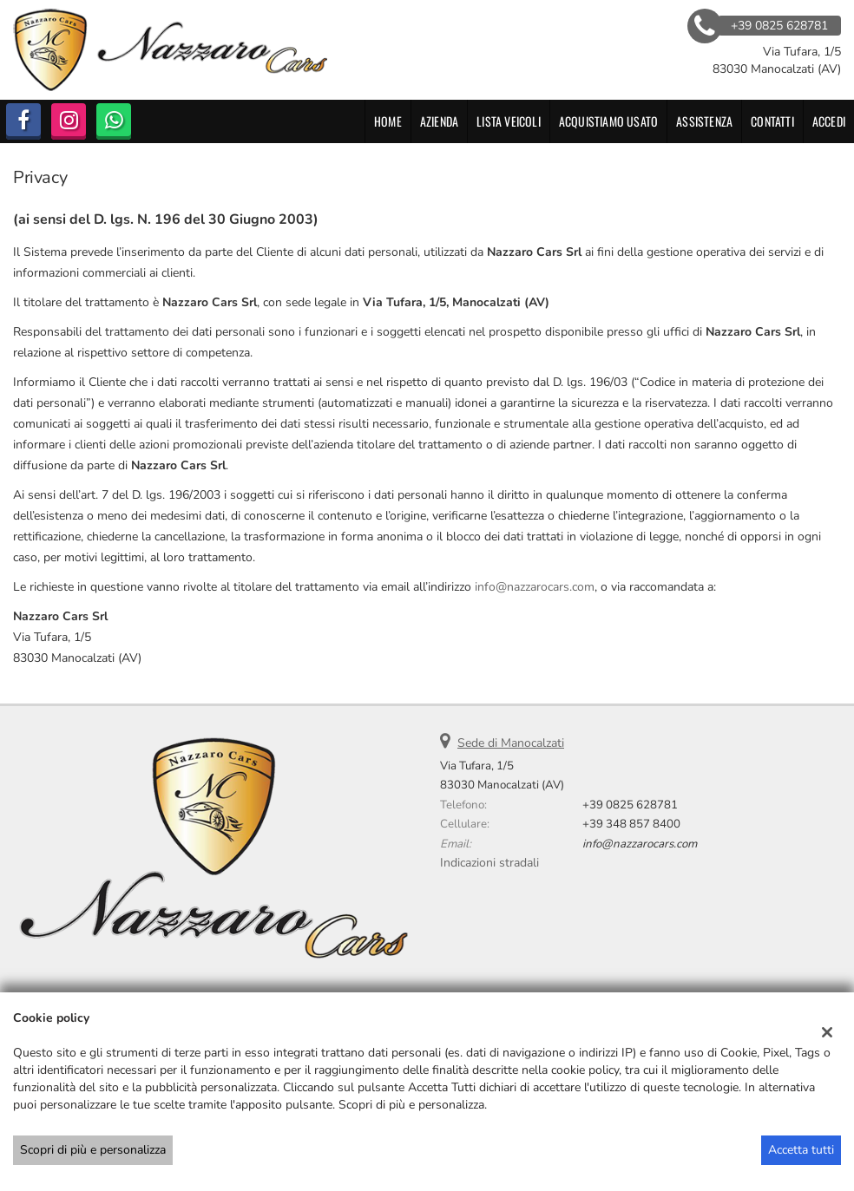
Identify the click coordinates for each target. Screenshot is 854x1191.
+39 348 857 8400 (631, 824)
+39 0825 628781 (630, 805)
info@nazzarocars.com (535, 587)
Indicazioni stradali (489, 862)
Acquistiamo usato (608, 121)
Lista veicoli (508, 121)
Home (388, 121)
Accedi (828, 121)
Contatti (772, 121)
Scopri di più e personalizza (93, 1150)
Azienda (439, 121)
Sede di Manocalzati (510, 743)
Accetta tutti (801, 1150)
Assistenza (704, 121)
